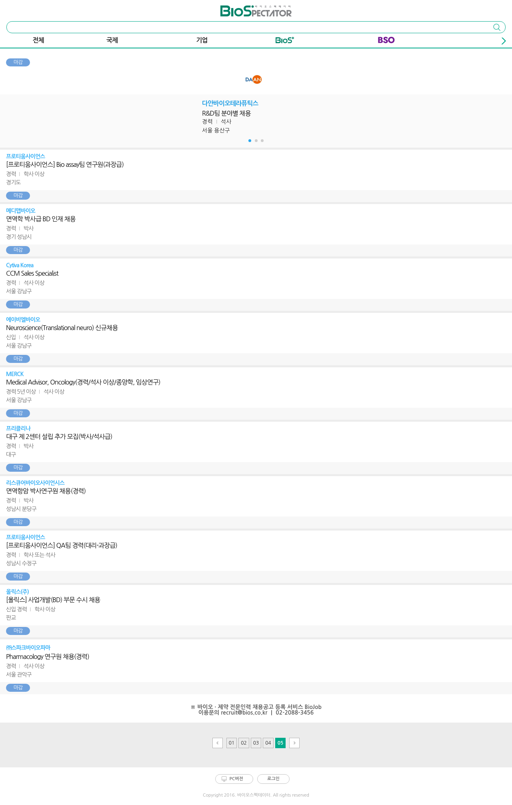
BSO (386, 41)
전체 (38, 40)
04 (268, 743)
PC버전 (236, 779)
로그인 (273, 779)
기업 (202, 40)
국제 (112, 40)
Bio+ (285, 41)
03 (256, 743)
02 (244, 743)
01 (232, 743)
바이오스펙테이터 (241, 8)
